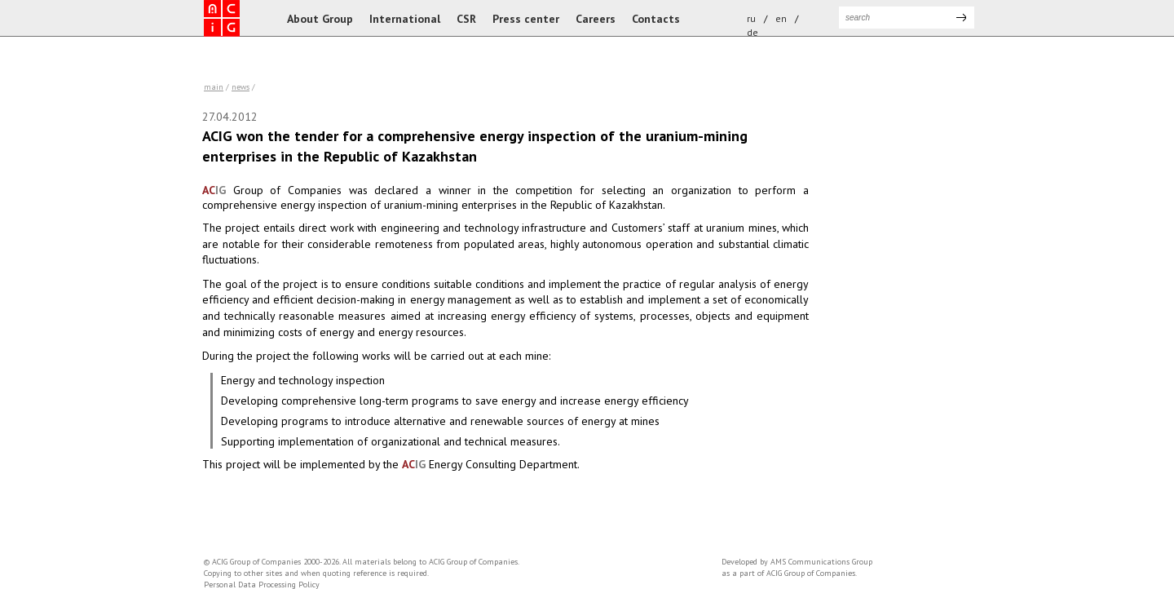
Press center (525, 18)
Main (213, 87)
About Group (320, 18)
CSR (466, 18)
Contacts (656, 18)
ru (751, 18)
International (404, 18)
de (752, 32)
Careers (596, 18)
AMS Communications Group (821, 561)
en (781, 18)
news (240, 87)
